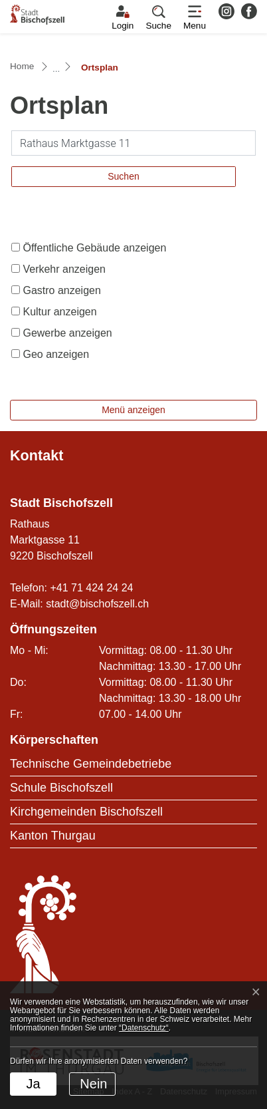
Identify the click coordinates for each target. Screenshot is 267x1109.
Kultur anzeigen (59, 311)
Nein (93, 1083)
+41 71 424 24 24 (91, 587)
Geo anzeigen (56, 354)
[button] (158, 18)
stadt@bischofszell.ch (97, 603)
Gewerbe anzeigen (67, 333)
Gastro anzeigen (61, 290)
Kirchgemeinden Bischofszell (86, 811)
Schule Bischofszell (61, 787)
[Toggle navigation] (194, 18)
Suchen (123, 176)
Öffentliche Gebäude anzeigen (94, 247)
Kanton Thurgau (53, 835)
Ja (33, 1083)
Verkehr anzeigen (64, 269)
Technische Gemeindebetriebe (90, 763)
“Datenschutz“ (144, 1027)
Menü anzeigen (133, 409)
